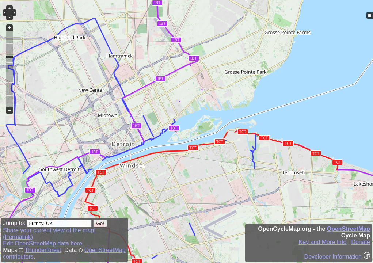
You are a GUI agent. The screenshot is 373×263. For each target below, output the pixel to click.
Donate (360, 242)
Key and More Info (323, 242)
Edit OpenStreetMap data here (42, 243)
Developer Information (333, 257)
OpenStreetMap (348, 229)
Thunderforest (43, 250)
